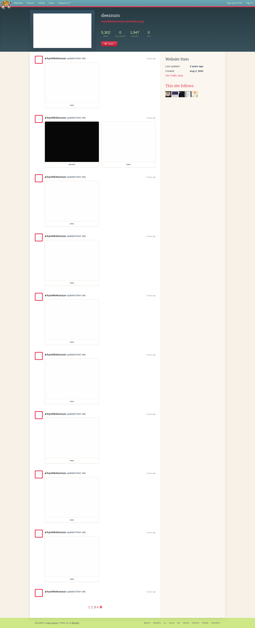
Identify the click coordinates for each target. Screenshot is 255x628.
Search (30, 3)
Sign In (249, 3)
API (178, 623)
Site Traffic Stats (174, 75)
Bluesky (75, 623)
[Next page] (100, 607)
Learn (51, 3)
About (147, 623)
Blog (171, 623)
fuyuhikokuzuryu (55, 58)
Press (186, 623)
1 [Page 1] (89, 607)
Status (195, 623)
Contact (215, 623)
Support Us (64, 3)
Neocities (39, 623)
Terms (205, 623)
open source (52, 623)
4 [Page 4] (97, 607)
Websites (18, 3)
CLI (165, 623)
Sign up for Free (234, 3)
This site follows (179, 86)
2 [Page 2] (92, 607)
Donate (157, 623)
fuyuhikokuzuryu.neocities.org (122, 21)
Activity (41, 3)
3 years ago (151, 58)
